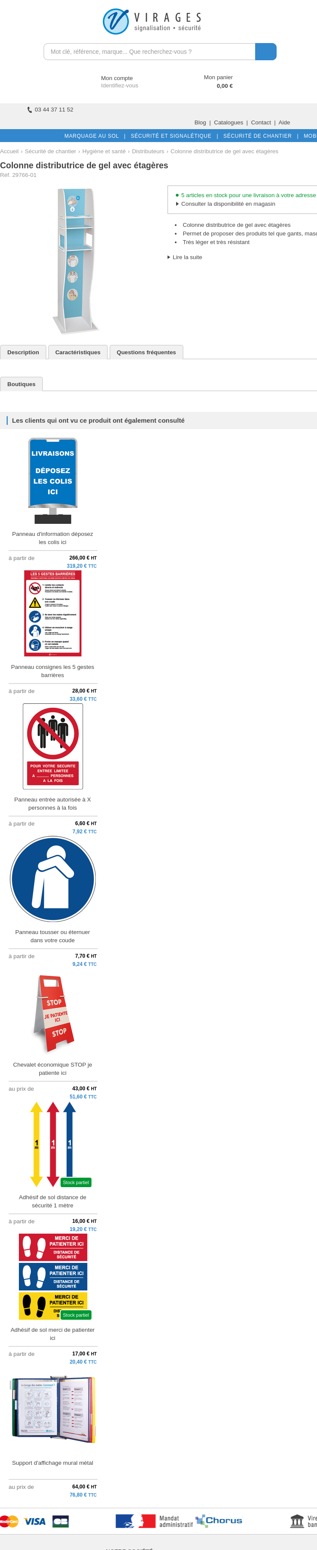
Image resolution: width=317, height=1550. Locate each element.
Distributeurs (148, 151)
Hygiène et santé (104, 151)
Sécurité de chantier (50, 151)
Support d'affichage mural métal (52, 1463)
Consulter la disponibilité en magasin (228, 204)
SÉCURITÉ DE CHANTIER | (259, 136)
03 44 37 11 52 (50, 109)
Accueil (9, 151)
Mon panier (218, 77)
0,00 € (225, 86)
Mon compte (109, 78)
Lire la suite (187, 257)
